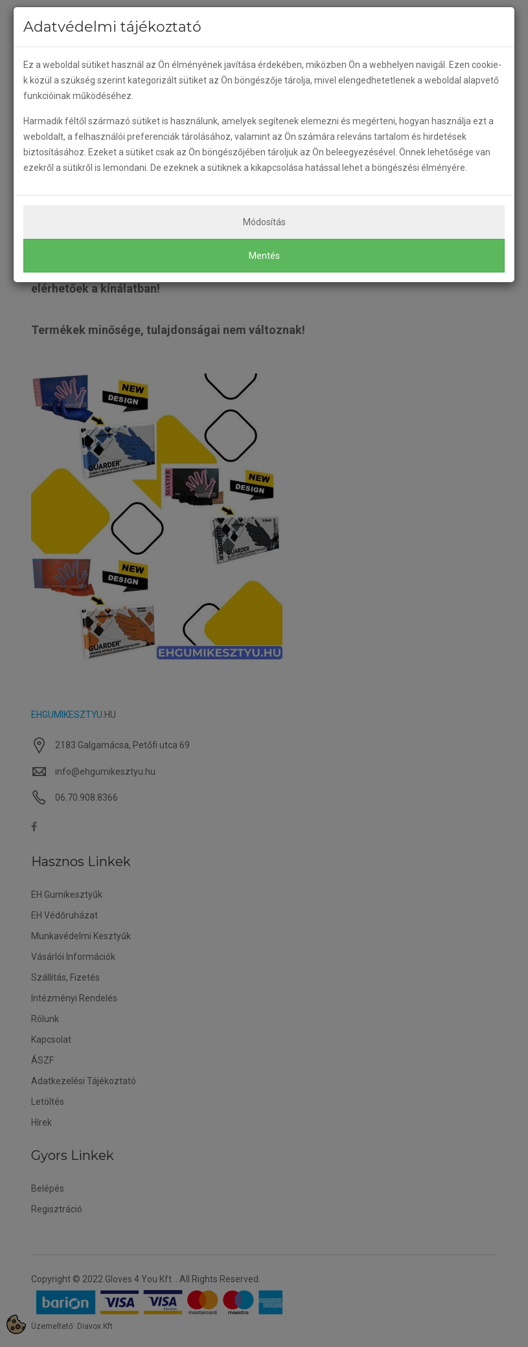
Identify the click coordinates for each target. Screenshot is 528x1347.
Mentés (264, 255)
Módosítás (264, 222)
